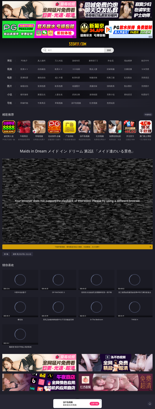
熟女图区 (128, 86)
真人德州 (41, 60)
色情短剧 (111, 103)
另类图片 (145, 86)
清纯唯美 (111, 86)
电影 (9, 77)
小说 (9, 94)
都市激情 (24, 94)
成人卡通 (59, 77)
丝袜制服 (111, 69)
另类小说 (111, 94)
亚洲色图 (41, 86)
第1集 (6, 254)
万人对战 (59, 60)
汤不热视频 (76, 103)
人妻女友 (59, 94)
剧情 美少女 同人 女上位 (22, 254)
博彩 (9, 60)
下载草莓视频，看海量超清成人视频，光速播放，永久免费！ (103, 246)
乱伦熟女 (128, 77)
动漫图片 (76, 86)
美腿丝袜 (93, 86)
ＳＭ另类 (145, 69)
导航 (9, 103)
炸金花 (111, 60)
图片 (9, 86)
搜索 (109, 50)
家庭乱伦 (41, 94)
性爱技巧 (145, 94)
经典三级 (111, 77)
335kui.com (77, 44)
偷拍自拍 (41, 77)
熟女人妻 (93, 69)
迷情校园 (93, 94)
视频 (9, 69)
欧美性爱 (76, 77)
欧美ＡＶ (59, 69)
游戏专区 (76, 60)
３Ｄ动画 (76, 69)
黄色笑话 (128, 94)
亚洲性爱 (24, 77)
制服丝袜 (93, 77)
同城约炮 (24, 103)
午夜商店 (41, 103)
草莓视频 (59, 103)
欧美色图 (59, 86)
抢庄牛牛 (145, 60)
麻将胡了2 (93, 60)
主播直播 (128, 69)
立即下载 (94, 403)
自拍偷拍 (41, 69)
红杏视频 (93, 103)
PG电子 (24, 60)
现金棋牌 (128, 60)
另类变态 (145, 77)
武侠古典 (76, 94)
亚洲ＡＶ (24, 69)
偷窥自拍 (24, 86)
